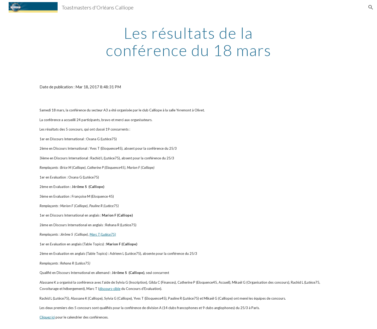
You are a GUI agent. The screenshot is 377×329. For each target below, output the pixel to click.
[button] (370, 7)
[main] (188, 41)
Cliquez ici (47, 317)
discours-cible (109, 289)
